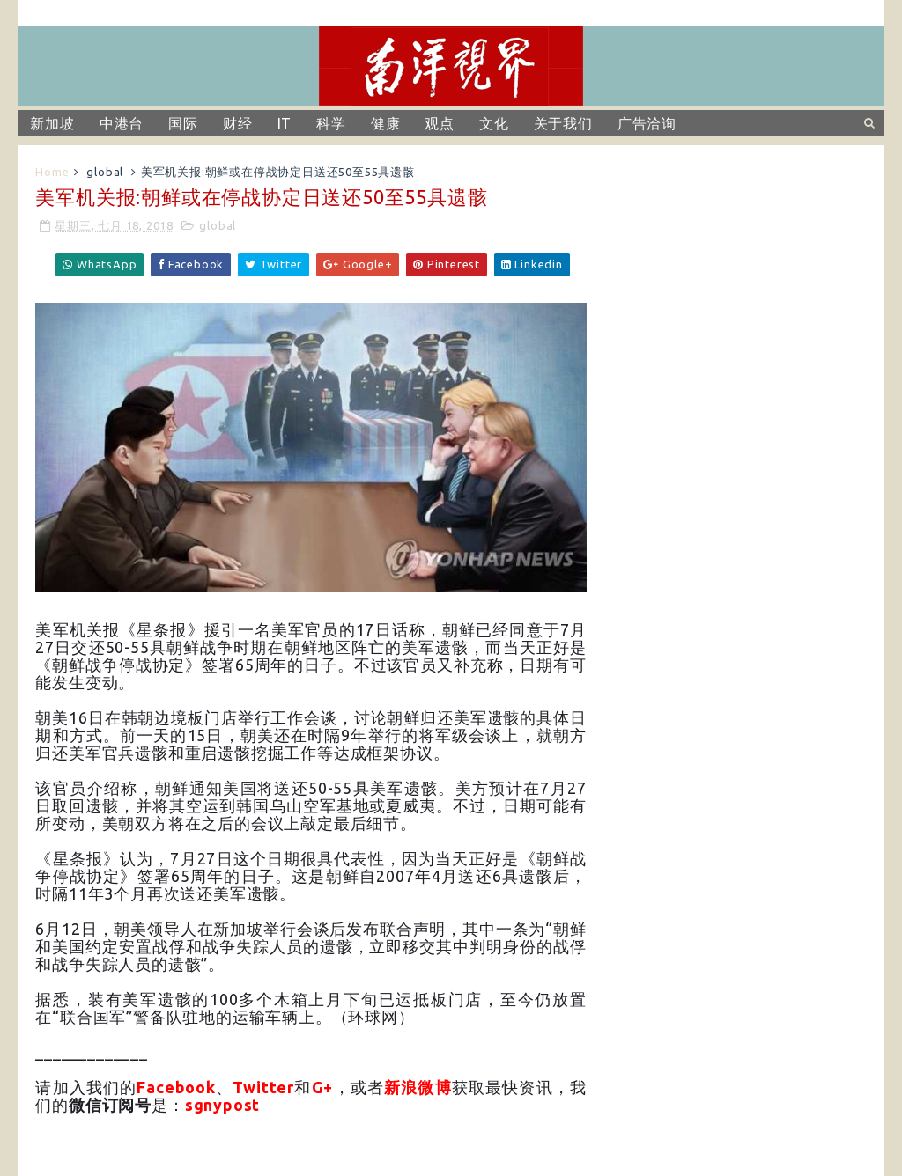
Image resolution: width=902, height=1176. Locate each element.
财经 (238, 123)
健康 (386, 123)
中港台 (122, 123)
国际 (183, 123)
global (104, 171)
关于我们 (563, 123)
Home (52, 171)
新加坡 (52, 123)
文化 (494, 123)
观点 (440, 123)
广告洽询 (646, 123)
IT (284, 123)
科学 (331, 123)
